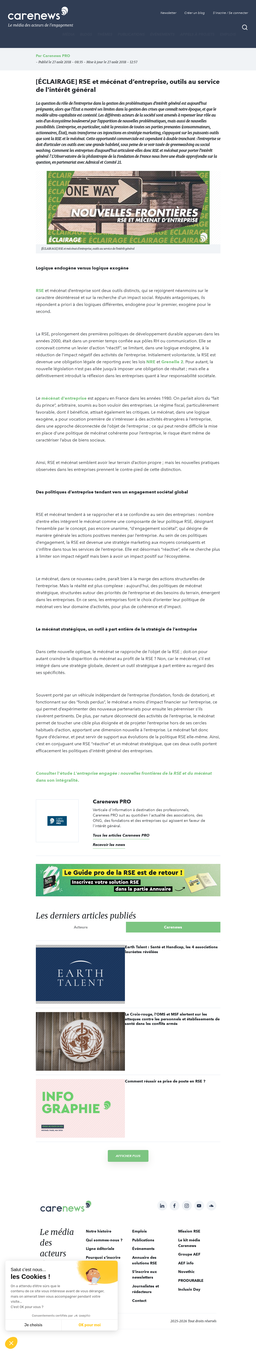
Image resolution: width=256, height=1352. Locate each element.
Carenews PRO (56, 56)
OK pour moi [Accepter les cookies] (90, 1325)
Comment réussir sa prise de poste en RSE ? (165, 1081)
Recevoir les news (109, 844)
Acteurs (81, 927)
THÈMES (104, 34)
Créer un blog (194, 13)
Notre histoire (98, 1231)
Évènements (162, 34)
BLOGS (86, 34)
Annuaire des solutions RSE (144, 1260)
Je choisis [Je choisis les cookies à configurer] (33, 1325)
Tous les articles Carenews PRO (121, 835)
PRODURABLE (191, 1280)
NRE (150, 361)
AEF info (186, 1263)
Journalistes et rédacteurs (145, 1289)
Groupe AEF (189, 1254)
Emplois (228, 34)
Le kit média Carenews (189, 1243)
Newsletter (168, 13)
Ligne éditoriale (100, 1248)
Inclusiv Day (189, 1289)
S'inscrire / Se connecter (230, 13)
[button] (11, 1342)
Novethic (186, 1271)
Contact (139, 1300)
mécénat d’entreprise (64, 398)
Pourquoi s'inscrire (103, 1257)
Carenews (173, 927)
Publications (131, 34)
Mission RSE (189, 1231)
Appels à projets (197, 34)
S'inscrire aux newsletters (144, 1274)
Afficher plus (128, 1156)
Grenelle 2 (172, 361)
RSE (40, 290)
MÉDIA (68, 34)
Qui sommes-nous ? (104, 1240)
